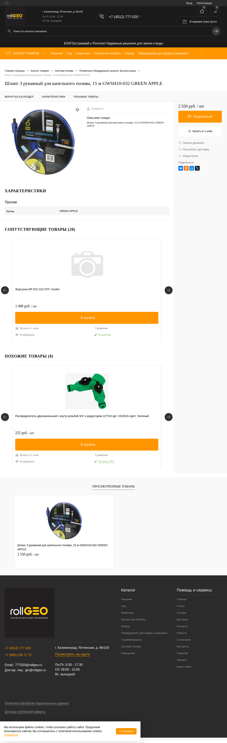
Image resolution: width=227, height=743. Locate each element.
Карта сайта (184, 669)
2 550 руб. (28, 557)
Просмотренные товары (113, 489)
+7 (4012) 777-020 (18, 650)
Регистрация (204, 3)
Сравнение (47, 326)
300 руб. (74, 305)
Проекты (182, 662)
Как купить (183, 649)
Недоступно (188, 156)
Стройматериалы (131, 642)
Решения (126, 601)
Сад (123, 608)
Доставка (182, 622)
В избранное (25, 332)
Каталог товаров (26, 53)
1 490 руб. (26, 305)
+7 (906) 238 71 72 (18, 657)
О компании (184, 642)
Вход (189, 3)
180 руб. (74, 431)
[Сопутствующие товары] (5, 289)
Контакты (182, 628)
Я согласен (126, 731)
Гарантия (182, 655)
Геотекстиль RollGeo (133, 622)
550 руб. (123, 431)
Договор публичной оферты (25, 714)
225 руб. (24, 431)
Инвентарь (127, 615)
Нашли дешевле (191, 142)
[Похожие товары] (5, 418)
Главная (181, 601)
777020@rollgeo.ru (28, 667)
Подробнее (11, 734)
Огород (125, 628)
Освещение (128, 655)
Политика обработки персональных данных (37, 705)
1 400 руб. (125, 305)
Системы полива (131, 649)
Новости (182, 635)
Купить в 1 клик (27, 326)
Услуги (181, 608)
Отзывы (181, 615)
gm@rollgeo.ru (35, 672)
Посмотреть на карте (72, 657)
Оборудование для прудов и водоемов (144, 635)
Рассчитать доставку (193, 149)
